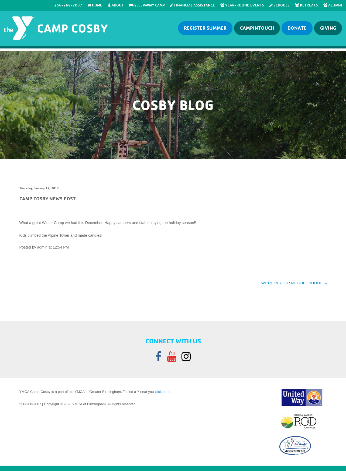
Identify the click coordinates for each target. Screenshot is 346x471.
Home (95, 5)
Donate (297, 28)
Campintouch (257, 28)
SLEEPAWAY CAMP (147, 5)
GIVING (328, 28)
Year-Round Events (242, 5)
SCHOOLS (279, 5)
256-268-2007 (68, 5)
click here (162, 392)
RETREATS (306, 5)
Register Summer (205, 28)
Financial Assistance (192, 5)
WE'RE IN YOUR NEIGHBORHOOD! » (294, 283)
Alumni (332, 5)
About (116, 5)
